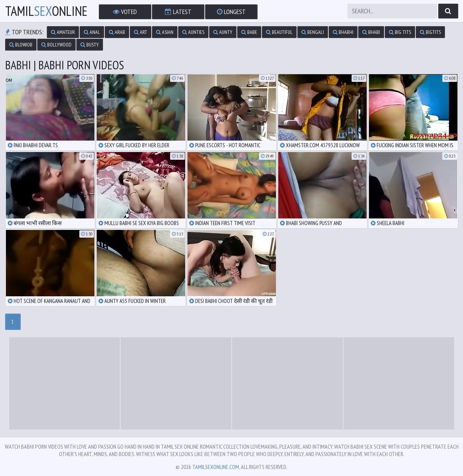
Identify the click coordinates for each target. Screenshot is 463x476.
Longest (231, 11)
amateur (63, 32)
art (140, 32)
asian (164, 32)
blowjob (20, 44)
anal (92, 32)
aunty (222, 32)
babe (249, 32)
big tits (400, 32)
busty (89, 44)
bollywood (56, 44)
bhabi (371, 32)
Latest (178, 11)
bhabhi (343, 32)
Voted (125, 11)
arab (117, 32)
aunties (193, 32)
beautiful (279, 32)
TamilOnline (46, 11)
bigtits (430, 32)
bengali (312, 32)
